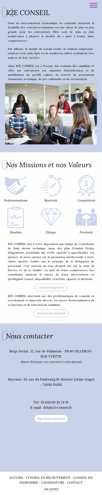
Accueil (16, 478)
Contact (75, 482)
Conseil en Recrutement (51, 313)
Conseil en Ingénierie (51, 287)
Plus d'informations (51, 418)
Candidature (52, 482)
